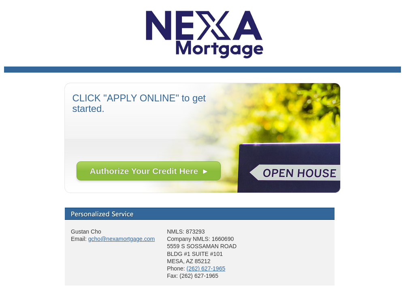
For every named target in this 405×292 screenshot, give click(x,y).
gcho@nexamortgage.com (121, 239)
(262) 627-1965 (205, 268)
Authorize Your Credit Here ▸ (148, 171)
